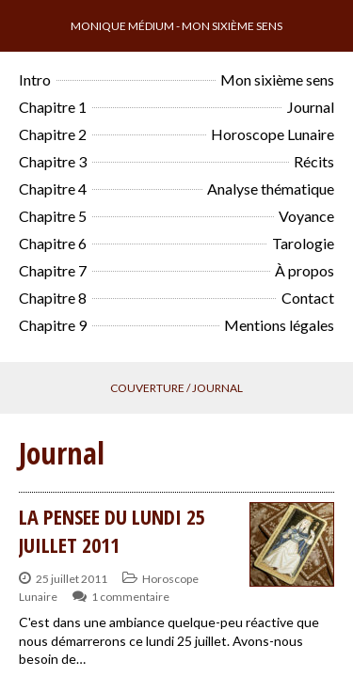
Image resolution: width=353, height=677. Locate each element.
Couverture (147, 388)
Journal (310, 107)
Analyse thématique (270, 188)
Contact (307, 298)
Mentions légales (279, 325)
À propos (304, 270)
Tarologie (303, 243)
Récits (314, 161)
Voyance (306, 216)
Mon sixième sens (277, 79)
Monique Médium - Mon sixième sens (176, 26)
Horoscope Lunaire (272, 134)
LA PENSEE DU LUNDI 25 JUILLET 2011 (112, 530)
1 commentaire (130, 597)
